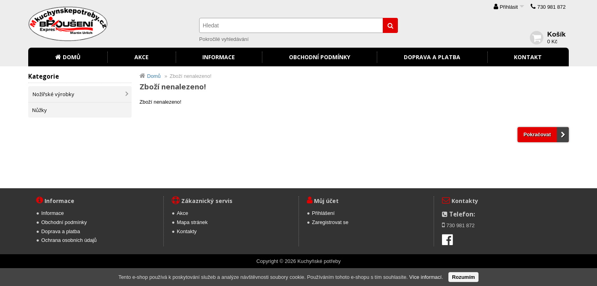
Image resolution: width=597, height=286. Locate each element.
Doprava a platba (432, 57)
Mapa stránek (192, 222)
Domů (72, 57)
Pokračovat (537, 134)
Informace (218, 57)
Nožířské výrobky (53, 94)
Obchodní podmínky (319, 57)
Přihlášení (323, 213)
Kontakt (528, 57)
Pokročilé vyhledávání (223, 39)
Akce (141, 57)
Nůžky (39, 110)
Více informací (425, 277)
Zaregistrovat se (330, 222)
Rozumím (463, 277)
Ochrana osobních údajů (69, 240)
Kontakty (187, 231)
